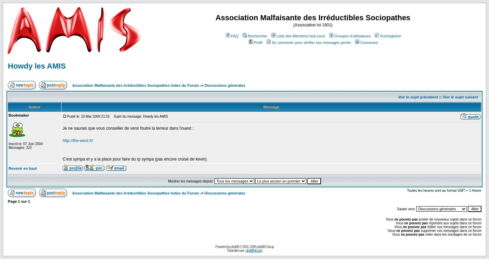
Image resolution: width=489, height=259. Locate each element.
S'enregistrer (388, 36)
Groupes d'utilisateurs (350, 36)
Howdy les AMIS (37, 66)
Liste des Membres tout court (298, 36)
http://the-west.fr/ (78, 140)
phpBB (235, 247)
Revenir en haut (23, 168)
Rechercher (255, 36)
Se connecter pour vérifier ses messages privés (309, 42)
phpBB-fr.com (254, 250)
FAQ (232, 36)
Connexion (366, 42)
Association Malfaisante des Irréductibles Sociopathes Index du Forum (135, 85)
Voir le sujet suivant (460, 97)
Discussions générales (225, 85)
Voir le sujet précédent (418, 97)
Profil (255, 42)
